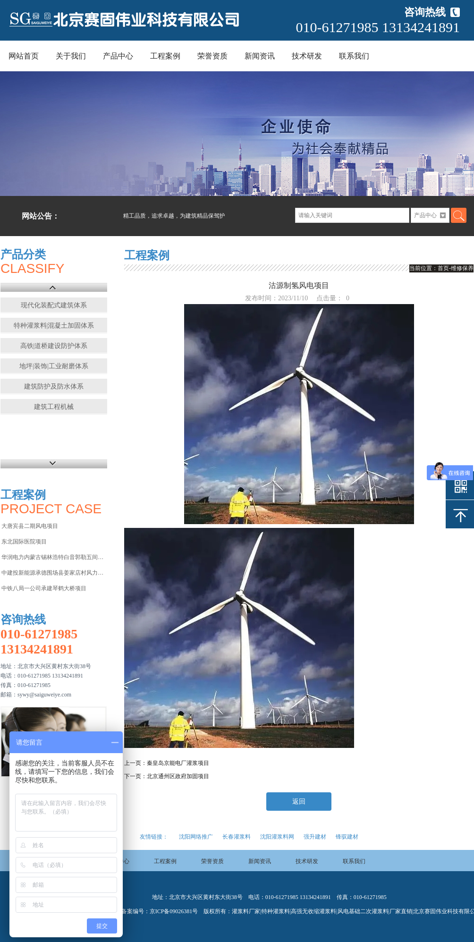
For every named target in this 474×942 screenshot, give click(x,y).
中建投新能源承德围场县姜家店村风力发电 (53, 572)
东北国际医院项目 (24, 541)
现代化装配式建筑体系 (54, 305)
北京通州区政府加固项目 (178, 776)
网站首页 (23, 56)
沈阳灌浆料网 (277, 836)
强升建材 (315, 836)
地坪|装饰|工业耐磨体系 (53, 366)
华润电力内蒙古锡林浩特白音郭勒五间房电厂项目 (53, 557)
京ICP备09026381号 (174, 911)
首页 (443, 268)
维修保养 (462, 268)
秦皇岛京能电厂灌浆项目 (178, 763)
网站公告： (40, 216)
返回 (298, 801)
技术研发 (307, 56)
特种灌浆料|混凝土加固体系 (54, 325)
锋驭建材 (347, 836)
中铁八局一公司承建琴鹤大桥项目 (43, 588)
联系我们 (354, 56)
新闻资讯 (260, 56)
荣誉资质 (212, 56)
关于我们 (71, 56)
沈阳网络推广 (196, 836)
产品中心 (118, 56)
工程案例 (165, 56)
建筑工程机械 (54, 406)
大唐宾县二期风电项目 (29, 526)
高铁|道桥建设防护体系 (54, 345)
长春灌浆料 (236, 836)
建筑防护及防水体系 (54, 386)
